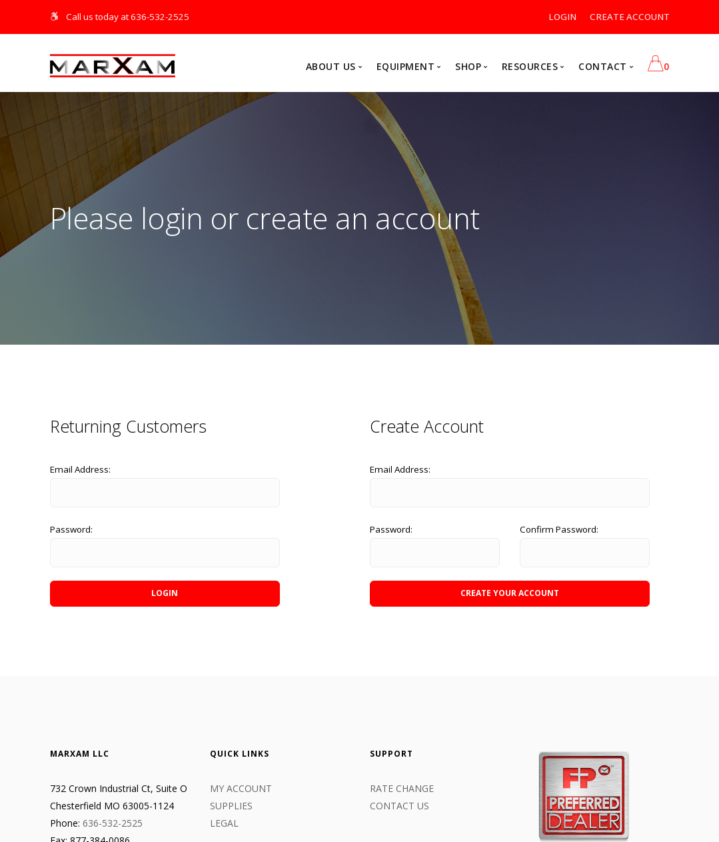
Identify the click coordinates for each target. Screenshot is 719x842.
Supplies (231, 805)
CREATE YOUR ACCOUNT (509, 593)
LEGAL (224, 823)
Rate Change (402, 788)
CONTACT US (399, 805)
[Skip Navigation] (55, 17)
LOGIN (562, 17)
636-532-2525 (113, 823)
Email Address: (80, 469)
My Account (241, 788)
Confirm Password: (559, 529)
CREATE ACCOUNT (630, 17)
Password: (71, 529)
